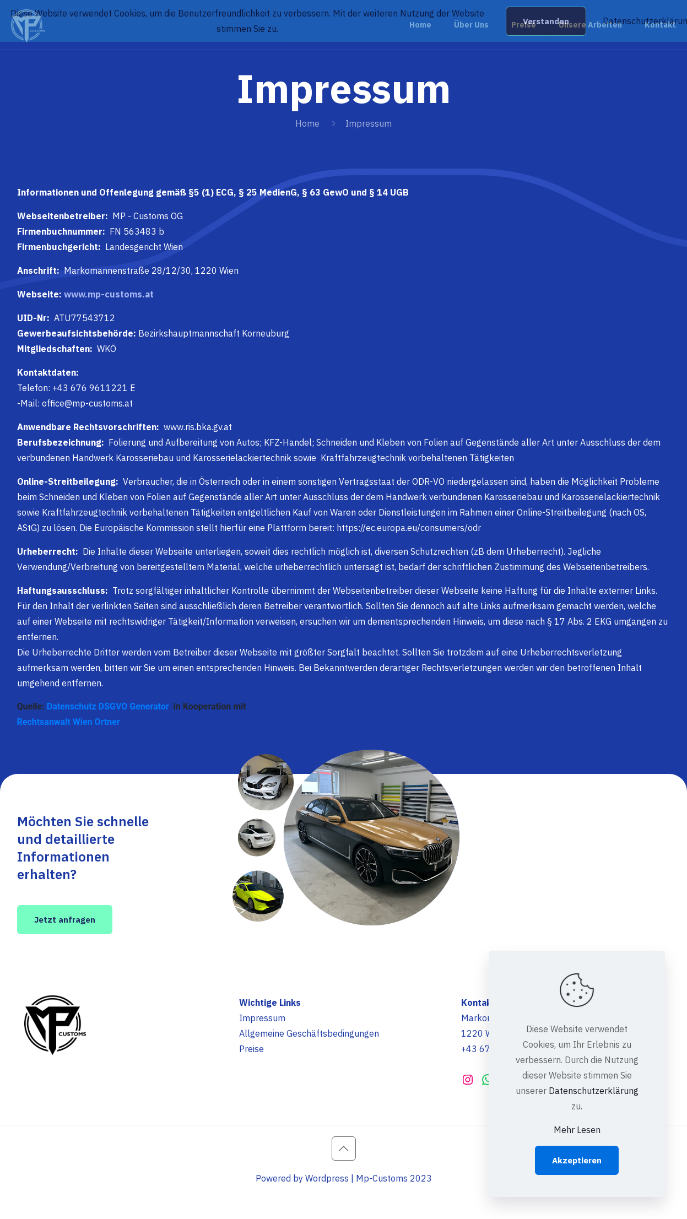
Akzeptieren (577, 1160)
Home (307, 123)
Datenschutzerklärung (594, 1090)
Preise (251, 1048)
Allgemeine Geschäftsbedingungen (309, 1033)
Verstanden (546, 21)
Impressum (262, 1017)
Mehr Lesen (577, 1129)
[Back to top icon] (344, 1148)
